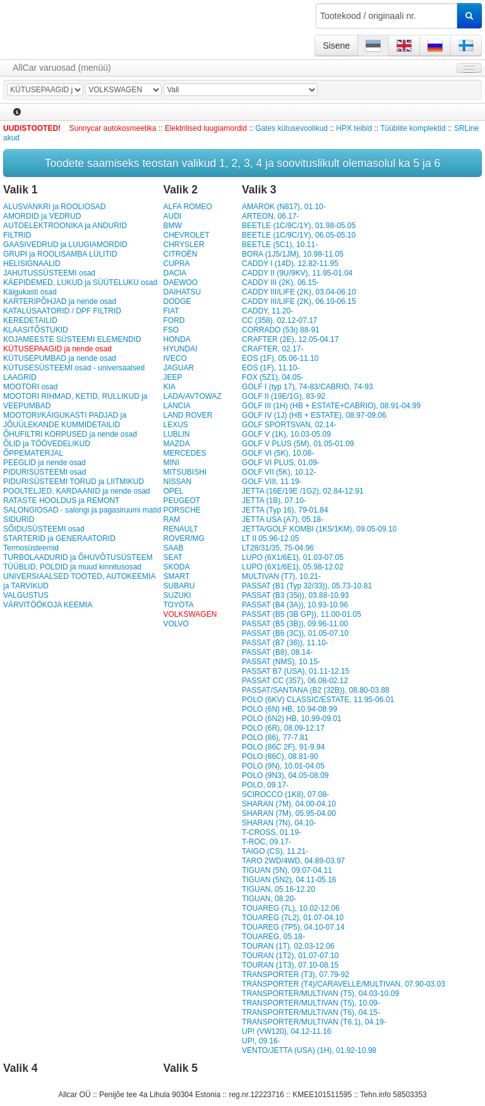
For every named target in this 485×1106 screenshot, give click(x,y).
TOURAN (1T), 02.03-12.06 (288, 946)
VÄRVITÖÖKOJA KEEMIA (47, 604)
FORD (173, 320)
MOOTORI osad (30, 386)
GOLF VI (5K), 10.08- (278, 453)
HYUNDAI (180, 348)
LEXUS (175, 424)
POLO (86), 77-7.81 (275, 737)
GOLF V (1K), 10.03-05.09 (286, 434)
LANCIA (176, 405)
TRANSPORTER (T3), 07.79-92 (295, 974)
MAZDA (176, 443)
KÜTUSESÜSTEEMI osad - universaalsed (74, 367)
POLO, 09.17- (265, 785)
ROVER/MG (183, 538)
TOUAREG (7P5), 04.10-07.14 (293, 927)
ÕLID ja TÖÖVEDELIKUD (46, 443)
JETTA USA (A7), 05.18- (282, 519)
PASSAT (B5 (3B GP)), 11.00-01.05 (301, 614)
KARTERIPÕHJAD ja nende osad (59, 301)
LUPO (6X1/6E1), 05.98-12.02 (293, 566)
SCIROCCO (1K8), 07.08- (285, 794)
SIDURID (18, 519)
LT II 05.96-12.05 (270, 538)
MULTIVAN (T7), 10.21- (281, 576)
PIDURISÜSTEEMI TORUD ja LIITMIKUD (73, 481)
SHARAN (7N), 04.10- (279, 822)
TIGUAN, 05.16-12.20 (278, 889)
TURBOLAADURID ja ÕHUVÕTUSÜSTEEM (78, 557)
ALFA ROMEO (187, 206)
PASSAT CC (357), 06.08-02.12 (295, 680)
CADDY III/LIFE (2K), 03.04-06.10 (299, 292)
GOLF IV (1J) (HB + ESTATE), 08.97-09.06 (314, 415)
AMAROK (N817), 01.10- (284, 206)
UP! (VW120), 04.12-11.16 (286, 1031)
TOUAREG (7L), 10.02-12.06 (291, 908)
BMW (172, 225)
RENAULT (180, 529)
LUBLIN (176, 434)
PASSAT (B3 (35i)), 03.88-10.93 (295, 595)
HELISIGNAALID (32, 263)
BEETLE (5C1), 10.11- (280, 244)
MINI (171, 462)
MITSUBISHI (185, 472)
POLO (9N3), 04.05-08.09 (285, 775)
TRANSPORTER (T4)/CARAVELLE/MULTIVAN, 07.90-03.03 (343, 984)
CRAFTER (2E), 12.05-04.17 (290, 339)
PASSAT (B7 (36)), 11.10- (285, 642)
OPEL (173, 491)
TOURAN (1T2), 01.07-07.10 (290, 955)
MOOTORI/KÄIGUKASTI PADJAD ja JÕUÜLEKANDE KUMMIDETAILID (64, 420)
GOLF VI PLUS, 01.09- (281, 462)
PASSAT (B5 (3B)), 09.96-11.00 (295, 623)
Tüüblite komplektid (412, 128)
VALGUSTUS (26, 595)
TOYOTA (178, 604)
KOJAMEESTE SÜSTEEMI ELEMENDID (72, 339)
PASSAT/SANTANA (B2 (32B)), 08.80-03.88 (315, 690)
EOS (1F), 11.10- (270, 367)
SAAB (173, 548)
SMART (176, 576)
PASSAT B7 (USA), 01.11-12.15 (295, 671)
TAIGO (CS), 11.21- (275, 851)
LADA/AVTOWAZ (192, 396)
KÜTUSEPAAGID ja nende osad (57, 348)
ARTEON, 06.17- (270, 216)
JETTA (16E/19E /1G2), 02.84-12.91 (303, 491)
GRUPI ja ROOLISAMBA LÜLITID (60, 254)
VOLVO (175, 623)
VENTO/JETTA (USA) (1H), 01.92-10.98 (309, 1050)
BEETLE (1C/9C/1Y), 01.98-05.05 (299, 225)
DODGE (177, 301)
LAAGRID (20, 377)
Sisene (336, 45)
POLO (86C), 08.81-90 (280, 756)
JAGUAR (178, 367)
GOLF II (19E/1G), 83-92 (283, 396)
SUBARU (179, 585)
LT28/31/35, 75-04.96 (278, 548)
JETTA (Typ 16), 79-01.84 (285, 510)
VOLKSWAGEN (190, 614)
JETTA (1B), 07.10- (274, 500)
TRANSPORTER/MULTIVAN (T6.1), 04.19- (314, 1022)
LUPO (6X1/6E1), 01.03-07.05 (293, 557)
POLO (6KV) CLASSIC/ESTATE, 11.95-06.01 (318, 699)
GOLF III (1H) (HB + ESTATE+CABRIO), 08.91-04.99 (331, 405)
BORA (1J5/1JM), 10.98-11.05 (293, 254)
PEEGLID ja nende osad (44, 462)
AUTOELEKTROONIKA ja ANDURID (65, 225)
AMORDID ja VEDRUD (42, 216)
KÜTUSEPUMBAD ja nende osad (59, 358)
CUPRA (176, 263)
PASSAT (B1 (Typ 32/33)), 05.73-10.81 (307, 585)
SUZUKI (177, 595)
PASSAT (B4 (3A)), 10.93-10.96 (295, 604)
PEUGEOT (181, 500)
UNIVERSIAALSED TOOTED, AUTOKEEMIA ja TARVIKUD (79, 581)
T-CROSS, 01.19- (271, 832)
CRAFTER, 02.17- (272, 348)
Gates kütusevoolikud (291, 128)
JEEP (172, 377)
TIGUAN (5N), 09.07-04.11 (287, 870)
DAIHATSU (182, 292)
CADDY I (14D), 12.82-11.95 (290, 263)
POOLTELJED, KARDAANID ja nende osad (76, 491)
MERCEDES (184, 453)
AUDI (172, 216)
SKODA (176, 566)
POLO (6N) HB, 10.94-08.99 (289, 709)
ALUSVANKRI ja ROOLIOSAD (54, 206)
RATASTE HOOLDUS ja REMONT (61, 500)
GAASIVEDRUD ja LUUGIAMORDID (65, 244)
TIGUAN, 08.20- (269, 898)
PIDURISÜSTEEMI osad (44, 472)
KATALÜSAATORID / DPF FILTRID (62, 311)
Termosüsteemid (31, 548)
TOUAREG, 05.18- (273, 936)
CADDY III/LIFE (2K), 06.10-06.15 (299, 301)
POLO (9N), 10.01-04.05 (283, 766)
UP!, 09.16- (261, 1040)
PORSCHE (181, 510)
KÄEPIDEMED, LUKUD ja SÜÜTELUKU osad (80, 282)
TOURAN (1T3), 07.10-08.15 (290, 965)
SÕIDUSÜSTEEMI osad (44, 529)
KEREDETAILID (30, 320)
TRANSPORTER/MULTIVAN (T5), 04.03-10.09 (320, 993)
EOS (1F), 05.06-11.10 (280, 358)
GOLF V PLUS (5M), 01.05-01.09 (298, 443)
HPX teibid (354, 128)
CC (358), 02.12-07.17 (279, 320)
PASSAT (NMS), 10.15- (281, 661)
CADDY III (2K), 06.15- (280, 282)
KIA (169, 386)
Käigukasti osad (30, 292)
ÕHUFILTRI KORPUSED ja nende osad (70, 434)
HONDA (176, 339)
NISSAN (177, 481)
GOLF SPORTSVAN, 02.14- (289, 424)
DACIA (174, 273)
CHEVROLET (186, 235)
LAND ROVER (187, 415)
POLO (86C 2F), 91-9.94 (283, 747)
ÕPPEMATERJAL (33, 453)
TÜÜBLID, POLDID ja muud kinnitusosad (72, 566)
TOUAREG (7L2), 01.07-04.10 (293, 917)
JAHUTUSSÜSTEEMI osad (49, 273)
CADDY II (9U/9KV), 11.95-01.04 (297, 273)
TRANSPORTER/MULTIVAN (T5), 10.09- (311, 1003)
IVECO (174, 358)
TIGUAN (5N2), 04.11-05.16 (289, 879)
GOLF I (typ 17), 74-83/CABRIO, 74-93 (307, 386)
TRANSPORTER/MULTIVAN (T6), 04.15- (311, 1012)
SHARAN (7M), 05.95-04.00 (289, 813)
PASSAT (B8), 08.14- (277, 652)
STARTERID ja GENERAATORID (59, 538)
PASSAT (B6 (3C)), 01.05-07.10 (295, 633)
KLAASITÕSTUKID (35, 329)
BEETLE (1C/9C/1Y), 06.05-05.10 (299, 235)
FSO (171, 329)
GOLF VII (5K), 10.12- (279, 472)
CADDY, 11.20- (267, 311)
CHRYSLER (183, 244)
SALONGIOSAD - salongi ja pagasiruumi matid (82, 510)
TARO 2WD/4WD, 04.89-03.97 (293, 860)
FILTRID (17, 235)
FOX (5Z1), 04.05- (272, 377)
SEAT (172, 557)
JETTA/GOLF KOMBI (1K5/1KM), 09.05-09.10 (319, 529)
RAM (171, 519)
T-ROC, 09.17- (266, 841)
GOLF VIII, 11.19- (272, 481)
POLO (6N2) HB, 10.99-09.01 (291, 718)
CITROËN (180, 254)
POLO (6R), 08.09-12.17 (283, 728)
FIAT (171, 311)
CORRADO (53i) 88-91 (281, 329)
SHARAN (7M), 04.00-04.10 (289, 803)
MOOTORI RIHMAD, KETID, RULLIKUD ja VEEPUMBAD (75, 401)
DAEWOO (180, 282)
